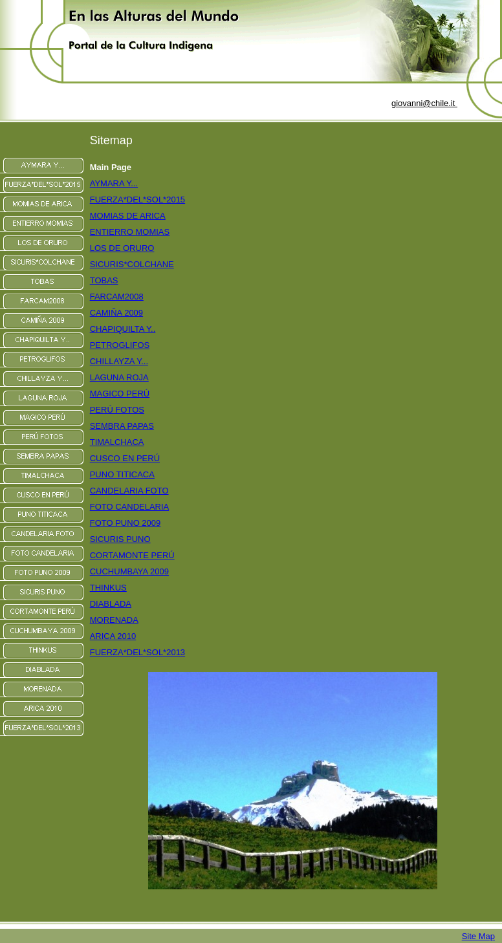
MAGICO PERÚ (119, 393)
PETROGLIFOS (119, 345)
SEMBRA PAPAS (122, 426)
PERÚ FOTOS (117, 410)
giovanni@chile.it (424, 103)
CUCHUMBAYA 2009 (129, 571)
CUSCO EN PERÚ (125, 458)
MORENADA (114, 620)
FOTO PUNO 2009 (125, 523)
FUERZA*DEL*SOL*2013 (137, 652)
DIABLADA (110, 604)
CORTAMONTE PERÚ (132, 555)
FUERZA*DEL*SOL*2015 (137, 199)
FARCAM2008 (117, 296)
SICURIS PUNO (120, 539)
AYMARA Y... (114, 183)
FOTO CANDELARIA (129, 507)
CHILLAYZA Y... (119, 361)
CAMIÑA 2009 (116, 313)
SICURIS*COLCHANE (132, 264)
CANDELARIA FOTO (129, 490)
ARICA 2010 (113, 636)
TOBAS (104, 280)
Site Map (478, 936)
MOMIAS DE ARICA (128, 216)
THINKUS (108, 587)
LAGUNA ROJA (119, 377)
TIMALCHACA (117, 442)
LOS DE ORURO (122, 248)
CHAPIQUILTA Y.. (123, 329)
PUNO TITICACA (122, 474)
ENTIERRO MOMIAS (130, 232)
